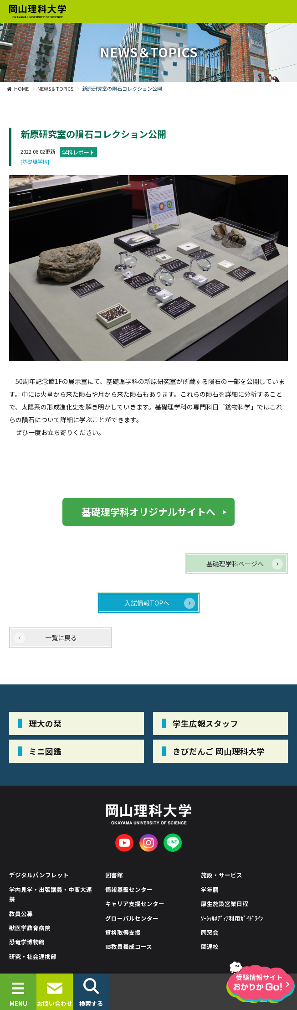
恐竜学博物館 (27, 941)
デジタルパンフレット (39, 874)
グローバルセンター (132, 918)
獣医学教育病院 (30, 927)
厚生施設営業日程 (224, 903)
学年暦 (210, 889)
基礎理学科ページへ (235, 563)
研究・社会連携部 (32, 956)
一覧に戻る (61, 637)
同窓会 (210, 932)
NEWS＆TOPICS (55, 88)
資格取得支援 (123, 932)
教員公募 (21, 913)
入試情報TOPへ (146, 602)
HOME (21, 88)
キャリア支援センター (134, 903)
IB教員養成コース (128, 946)
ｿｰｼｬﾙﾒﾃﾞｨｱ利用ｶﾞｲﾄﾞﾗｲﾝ (232, 918)
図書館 (114, 874)
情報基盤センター (129, 889)
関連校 (210, 946)
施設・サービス (221, 874)
